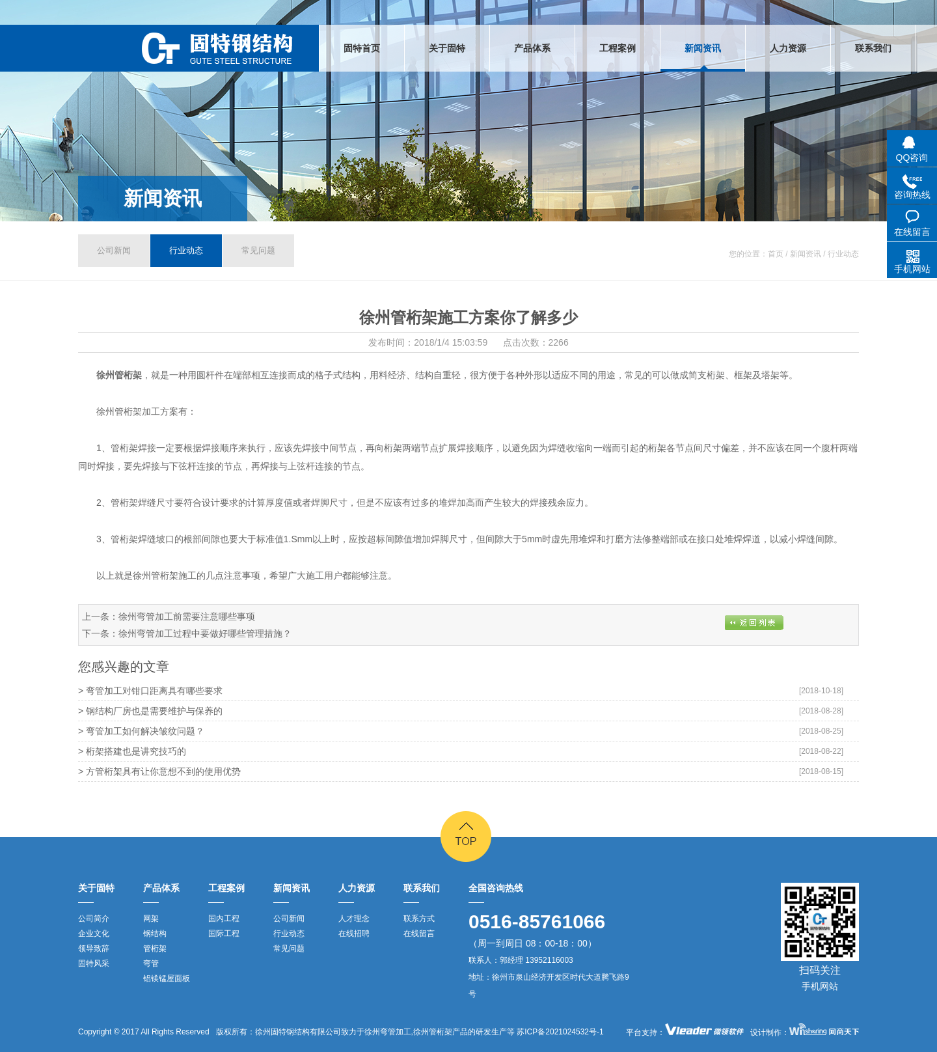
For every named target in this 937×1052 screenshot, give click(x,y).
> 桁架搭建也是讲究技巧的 (132, 751)
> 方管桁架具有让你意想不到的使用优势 (159, 771)
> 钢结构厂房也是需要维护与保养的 (150, 711)
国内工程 (223, 918)
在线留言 (419, 933)
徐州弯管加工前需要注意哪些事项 (186, 616)
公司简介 (93, 918)
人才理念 (354, 918)
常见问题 (258, 250)
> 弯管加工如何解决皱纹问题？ (141, 731)
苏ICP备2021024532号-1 (559, 1031)
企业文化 (93, 933)
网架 (151, 918)
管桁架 (155, 948)
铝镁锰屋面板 (166, 978)
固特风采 (93, 963)
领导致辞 (93, 948)
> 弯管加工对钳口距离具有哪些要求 (150, 690)
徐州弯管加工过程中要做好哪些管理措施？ (205, 633)
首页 (775, 253)
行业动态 (186, 250)
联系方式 (419, 918)
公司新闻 (114, 250)
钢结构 (155, 933)
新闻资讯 (163, 198)
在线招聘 (354, 933)
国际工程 (223, 933)
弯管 (151, 963)
